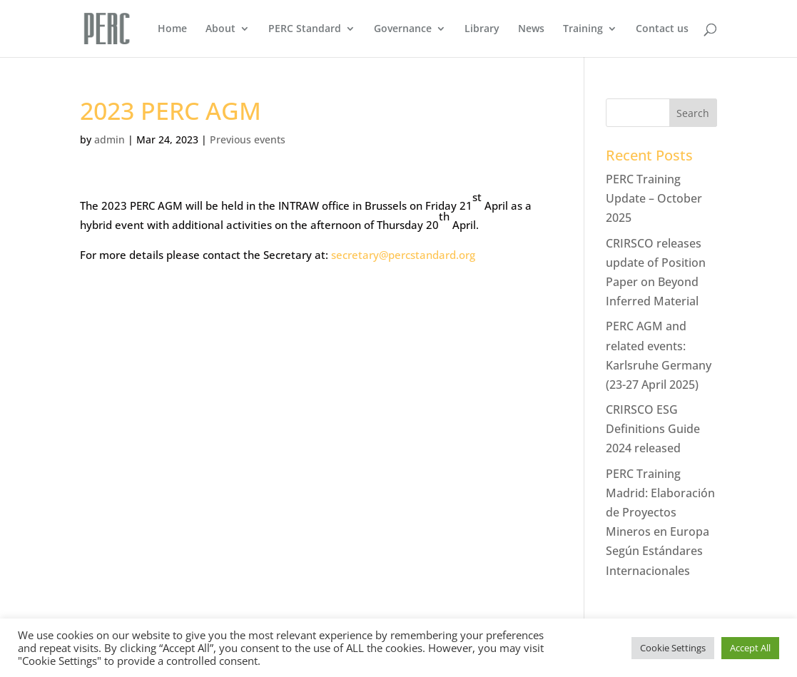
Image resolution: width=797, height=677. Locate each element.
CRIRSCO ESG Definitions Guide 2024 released (653, 429)
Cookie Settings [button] (673, 647)
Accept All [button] (750, 647)
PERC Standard (304, 29)
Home (172, 29)
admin (109, 139)
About (220, 29)
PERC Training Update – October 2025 (654, 198)
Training (583, 29)
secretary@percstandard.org (403, 255)
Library (482, 29)
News (531, 29)
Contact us (662, 29)
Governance (403, 29)
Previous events (247, 139)
